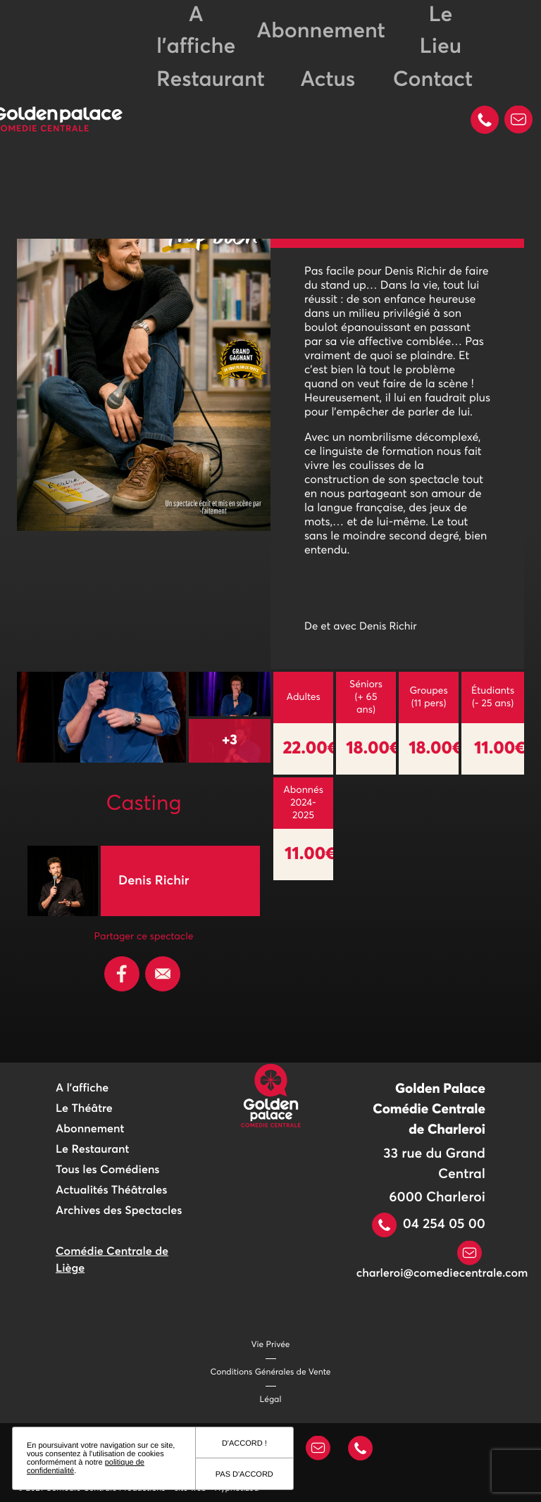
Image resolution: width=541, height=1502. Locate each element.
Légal (271, 1400)
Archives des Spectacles (119, 1211)
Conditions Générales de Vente (271, 1372)
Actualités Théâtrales (111, 1190)
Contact (433, 80)
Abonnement (320, 31)
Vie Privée (270, 1345)
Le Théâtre (84, 1109)
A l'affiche (82, 1088)
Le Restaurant (92, 1150)
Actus (327, 80)
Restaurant (210, 80)
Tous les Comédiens (108, 1170)
